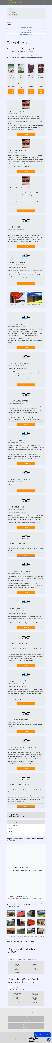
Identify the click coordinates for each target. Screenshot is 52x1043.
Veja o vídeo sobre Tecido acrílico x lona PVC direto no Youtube (25, 870)
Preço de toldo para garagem (26, 30)
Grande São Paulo (21, 959)
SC (28, 987)
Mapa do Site (26, 1028)
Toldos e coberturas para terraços (26, 34)
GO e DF (15, 989)
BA (39, 987)
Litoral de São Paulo (31, 959)
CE (10, 989)
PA (23, 989)
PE (35, 987)
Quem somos (26, 1024)
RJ (10, 987)
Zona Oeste (28, 957)
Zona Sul (36, 957)
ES (17, 987)
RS (32, 987)
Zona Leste (12, 959)
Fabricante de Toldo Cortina (26, 27)
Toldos (10, 834)
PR (24, 987)
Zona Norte (21, 957)
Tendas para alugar (13, 828)
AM (20, 989)
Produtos (26, 1021)
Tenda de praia (12, 825)
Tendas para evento (13, 831)
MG (14, 987)
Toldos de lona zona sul (26, 32)
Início (26, 1017)
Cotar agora (11, 91)
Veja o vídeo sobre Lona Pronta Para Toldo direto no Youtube (24, 899)
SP (21, 987)
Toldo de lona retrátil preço (26, 37)
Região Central (13, 957)
